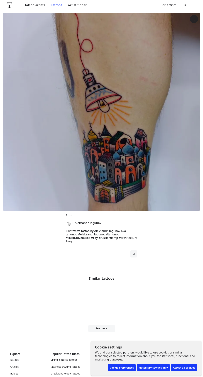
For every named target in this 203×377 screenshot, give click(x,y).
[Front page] (9, 5)
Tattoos (56, 5)
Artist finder (77, 5)
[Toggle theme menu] (185, 5)
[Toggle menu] (193, 5)
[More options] (194, 19)
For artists (169, 5)
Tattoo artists (35, 5)
